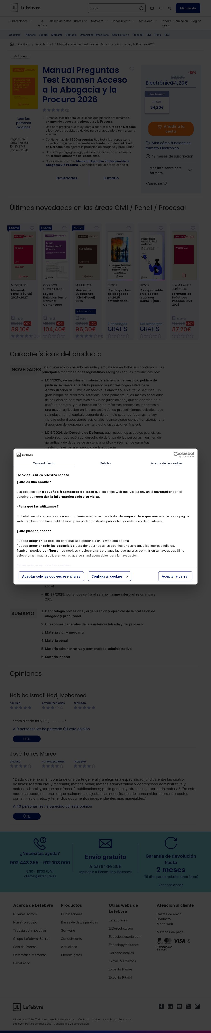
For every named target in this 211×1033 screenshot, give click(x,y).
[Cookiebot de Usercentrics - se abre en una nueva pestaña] (176, 455)
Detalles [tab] (105, 463)
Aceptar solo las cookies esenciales (51, 576)
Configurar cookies (109, 576)
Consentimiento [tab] (44, 463)
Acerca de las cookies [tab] (167, 463)
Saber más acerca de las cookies (44, 565)
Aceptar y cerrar (175, 576)
